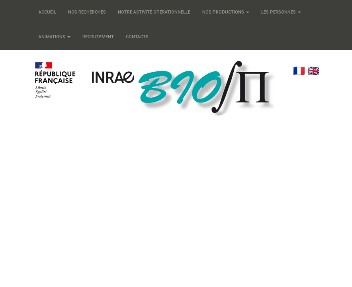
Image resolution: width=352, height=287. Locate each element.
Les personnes (281, 12)
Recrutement (98, 36)
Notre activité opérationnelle (154, 12)
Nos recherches (87, 12)
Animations (54, 36)
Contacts (137, 36)
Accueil (47, 12)
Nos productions (225, 12)
